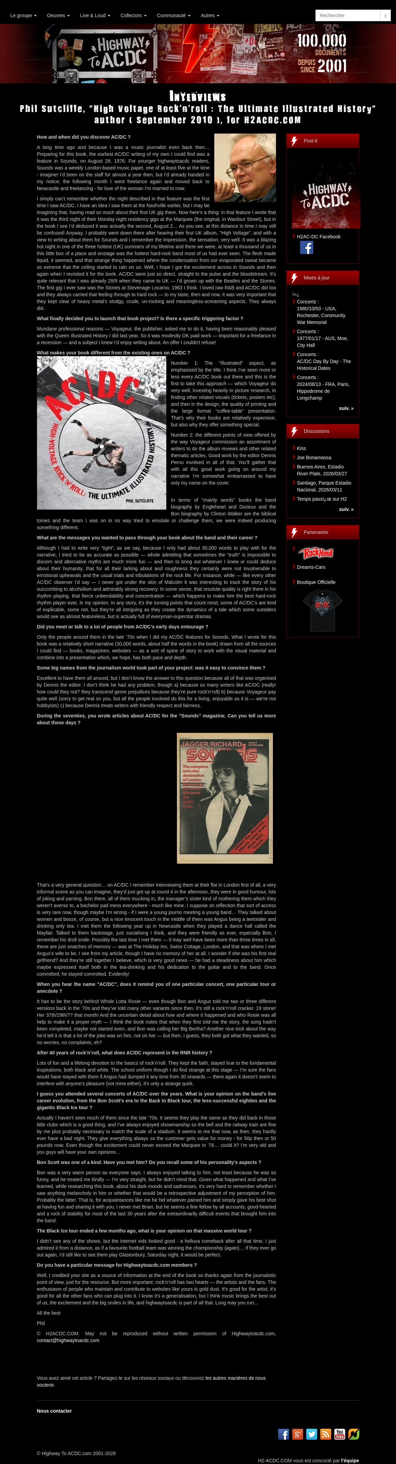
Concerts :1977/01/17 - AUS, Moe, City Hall (322, 338)
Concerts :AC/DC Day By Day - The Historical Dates (324, 361)
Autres (210, 15)
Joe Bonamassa (314, 457)
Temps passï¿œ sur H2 (322, 499)
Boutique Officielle (316, 582)
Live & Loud (95, 15)
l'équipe (350, 1460)
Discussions (316, 431)
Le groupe (23, 15)
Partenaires (316, 532)
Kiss (301, 448)
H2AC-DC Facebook (319, 236)
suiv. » (346, 408)
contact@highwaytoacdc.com (68, 1340)
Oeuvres (58, 15)
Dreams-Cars (311, 567)
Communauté (174, 15)
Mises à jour (316, 277)
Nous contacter (54, 1411)
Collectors (134, 15)
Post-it (310, 140)
